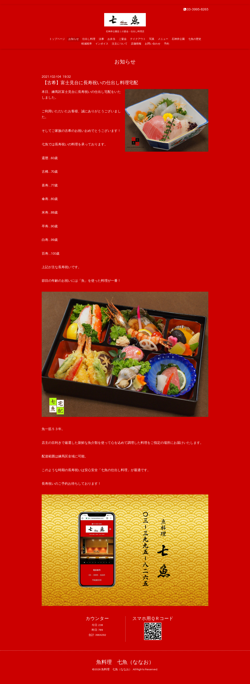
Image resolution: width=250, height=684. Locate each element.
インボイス (101, 43)
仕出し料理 (88, 39)
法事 (101, 39)
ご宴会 (123, 39)
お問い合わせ (152, 43)
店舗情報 (136, 43)
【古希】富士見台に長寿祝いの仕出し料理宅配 (90, 83)
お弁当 (111, 39)
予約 (166, 43)
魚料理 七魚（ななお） (125, 662)
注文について (119, 43)
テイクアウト (138, 39)
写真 (151, 39)
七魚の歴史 (194, 39)
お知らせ (73, 39)
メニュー (163, 39)
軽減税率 (86, 43)
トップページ (57, 39)
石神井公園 (178, 39)
